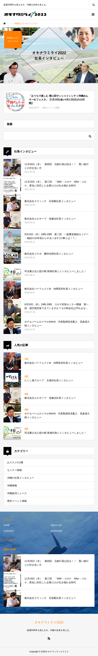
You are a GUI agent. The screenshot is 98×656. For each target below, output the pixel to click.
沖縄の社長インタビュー (20, 477)
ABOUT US (56, 525)
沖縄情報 (12, 485)
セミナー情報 (14, 470)
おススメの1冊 (15, 462)
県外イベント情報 (17, 501)
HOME (6, 525)
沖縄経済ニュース (17, 493)
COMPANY (8, 531)
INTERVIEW (56, 531)
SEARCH (93, 4)
